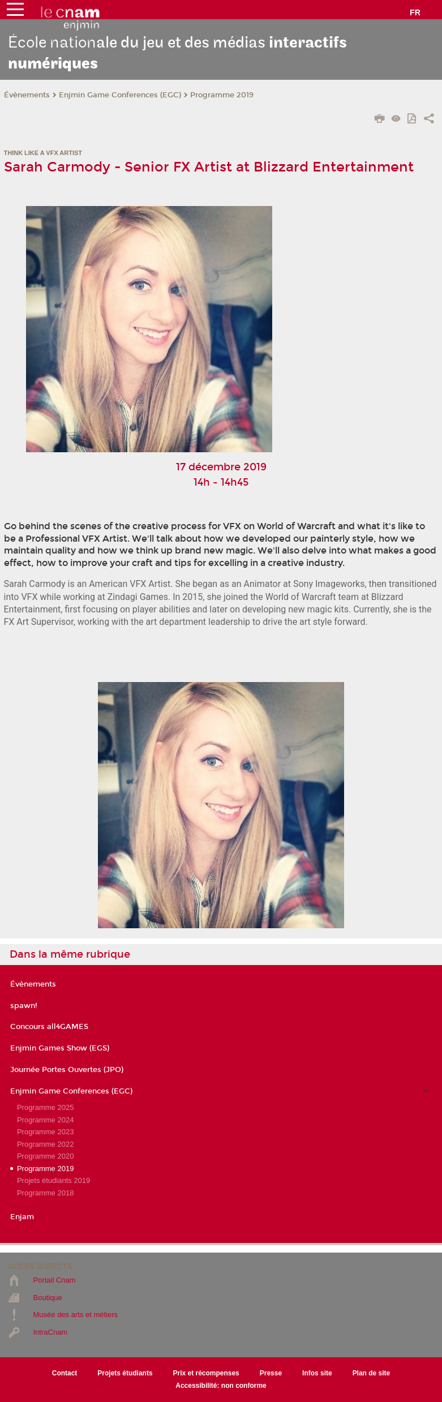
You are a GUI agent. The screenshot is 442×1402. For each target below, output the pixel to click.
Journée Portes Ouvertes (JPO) (66, 1069)
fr (415, 12)
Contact (65, 1373)
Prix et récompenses (206, 1373)
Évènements (27, 95)
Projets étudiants (124, 1373)
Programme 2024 (45, 1120)
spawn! (23, 1005)
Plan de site (371, 1373)
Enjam (22, 1216)
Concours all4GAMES (49, 1026)
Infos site (317, 1373)
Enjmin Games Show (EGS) (59, 1048)
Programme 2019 (222, 95)
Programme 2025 (45, 1107)
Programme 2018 (45, 1193)
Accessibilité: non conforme (221, 1386)
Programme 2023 (45, 1131)
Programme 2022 (45, 1144)
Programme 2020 (45, 1156)
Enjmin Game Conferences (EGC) (120, 95)
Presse (271, 1373)
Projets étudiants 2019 (53, 1180)
